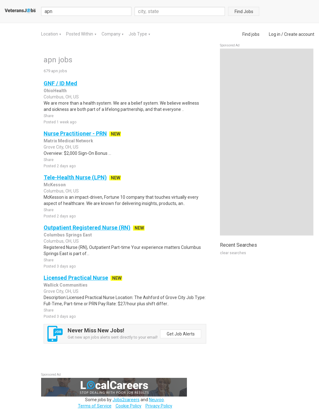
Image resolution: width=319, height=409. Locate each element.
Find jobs (250, 34)
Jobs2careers (126, 399)
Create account (299, 34)
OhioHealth (55, 90)
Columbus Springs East (68, 234)
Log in (274, 34)
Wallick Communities (66, 285)
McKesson (55, 184)
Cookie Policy (128, 405)
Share (49, 116)
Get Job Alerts (181, 333)
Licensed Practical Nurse (76, 277)
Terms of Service (95, 405)
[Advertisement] (266, 142)
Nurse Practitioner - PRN (75, 133)
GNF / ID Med (60, 83)
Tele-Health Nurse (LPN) (75, 177)
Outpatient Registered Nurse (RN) (87, 227)
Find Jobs (244, 11)
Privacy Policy (158, 405)
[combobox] (180, 11)
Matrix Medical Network (68, 140)
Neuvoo (156, 399)
